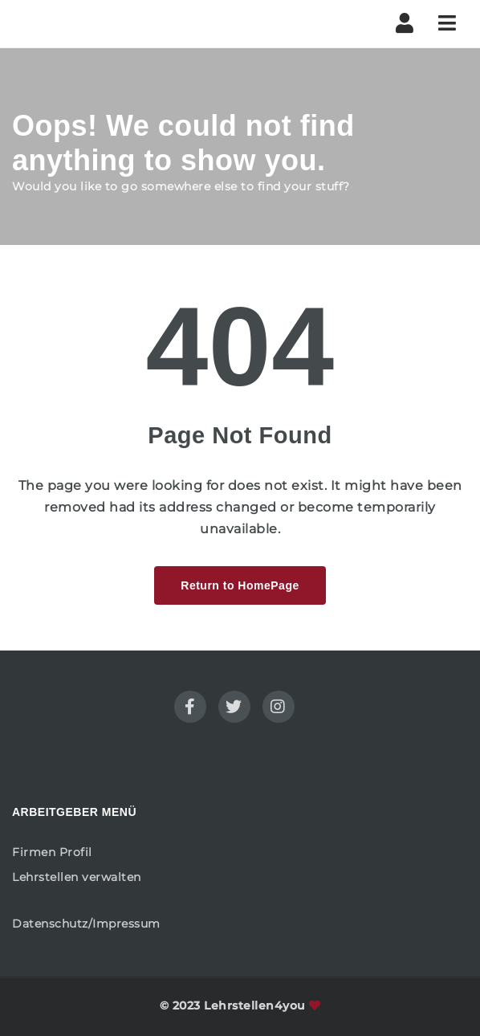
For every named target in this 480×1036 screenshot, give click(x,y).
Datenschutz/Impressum (86, 923)
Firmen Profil (52, 852)
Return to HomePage (240, 585)
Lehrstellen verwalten (76, 877)
